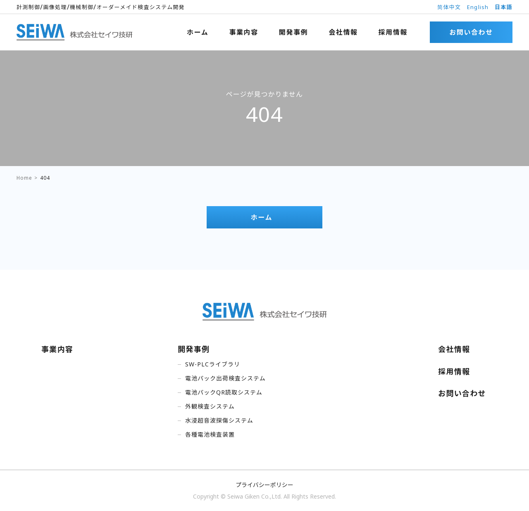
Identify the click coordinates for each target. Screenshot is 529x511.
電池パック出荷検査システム (225, 378)
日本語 (503, 7)
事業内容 (243, 32)
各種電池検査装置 (210, 434)
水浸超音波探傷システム (219, 420)
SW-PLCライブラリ (212, 364)
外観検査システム (210, 406)
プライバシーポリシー (264, 485)
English (478, 7)
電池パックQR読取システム (223, 392)
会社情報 (343, 32)
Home (24, 177)
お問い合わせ (471, 32)
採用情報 (393, 32)
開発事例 (293, 32)
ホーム (197, 32)
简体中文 (449, 7)
